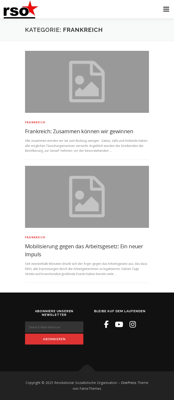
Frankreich (35, 122)
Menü (166, 9)
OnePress (128, 382)
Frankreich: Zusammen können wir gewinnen (79, 131)
